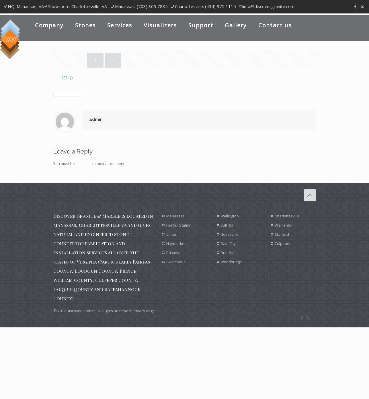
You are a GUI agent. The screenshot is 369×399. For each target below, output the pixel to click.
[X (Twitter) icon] (362, 6)
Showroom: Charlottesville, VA (77, 6)
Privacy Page (143, 310)
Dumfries (228, 252)
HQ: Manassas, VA (26, 6)
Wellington (229, 216)
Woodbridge (231, 261)
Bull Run (227, 225)
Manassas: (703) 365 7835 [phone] (141, 6)
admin (96, 119)
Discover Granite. (82, 310)
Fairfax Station (179, 225)
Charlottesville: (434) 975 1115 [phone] (205, 6)
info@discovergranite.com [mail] (268, 6)
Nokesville (229, 234)
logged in (83, 163)
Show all (306, 59)
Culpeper (283, 243)
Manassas (175, 216)
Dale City (228, 243)
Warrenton (284, 225)
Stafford (282, 234)
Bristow (172, 252)
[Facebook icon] (355, 6)
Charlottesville (287, 216)
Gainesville (176, 261)
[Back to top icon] (310, 195)
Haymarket (176, 243)
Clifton (171, 234)
